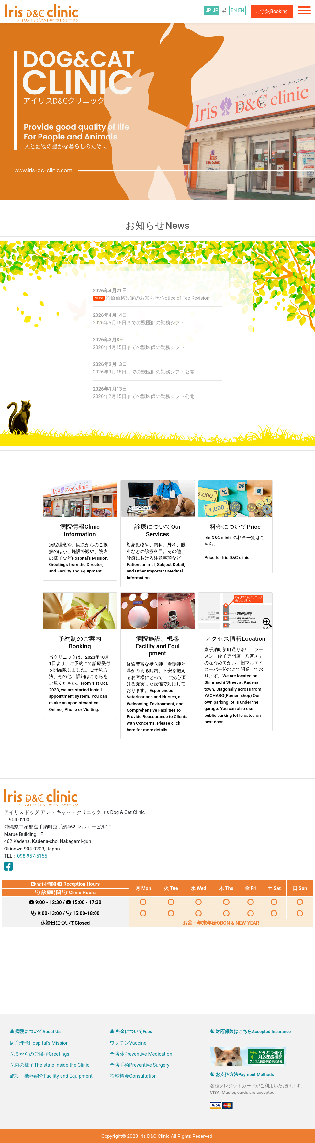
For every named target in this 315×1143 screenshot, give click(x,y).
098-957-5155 (32, 856)
